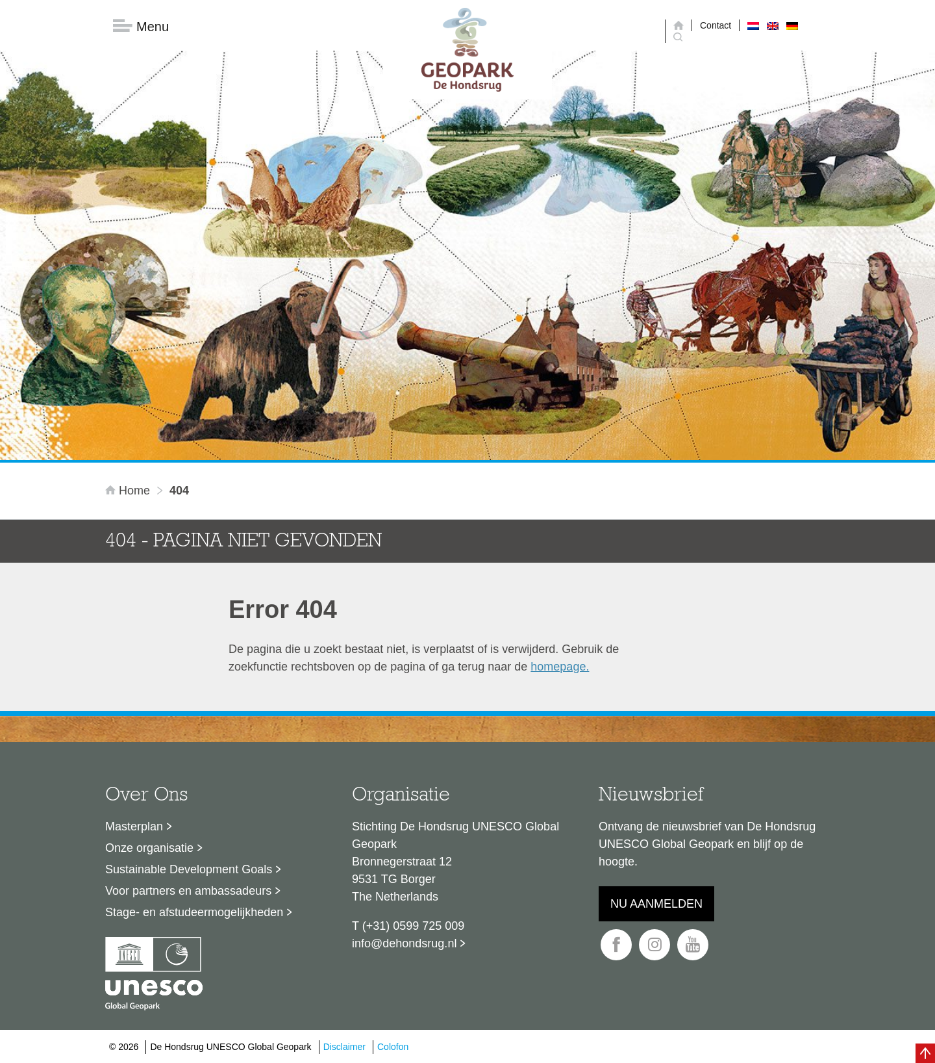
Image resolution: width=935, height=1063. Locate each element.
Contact (715, 25)
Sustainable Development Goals (188, 869)
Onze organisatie (149, 847)
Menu (141, 26)
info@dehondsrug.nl (404, 943)
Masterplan (134, 826)
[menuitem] (753, 25)
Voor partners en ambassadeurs (188, 890)
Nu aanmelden (656, 903)
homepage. (559, 666)
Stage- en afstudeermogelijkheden (194, 912)
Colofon (392, 1047)
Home (129, 490)
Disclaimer (344, 1047)
